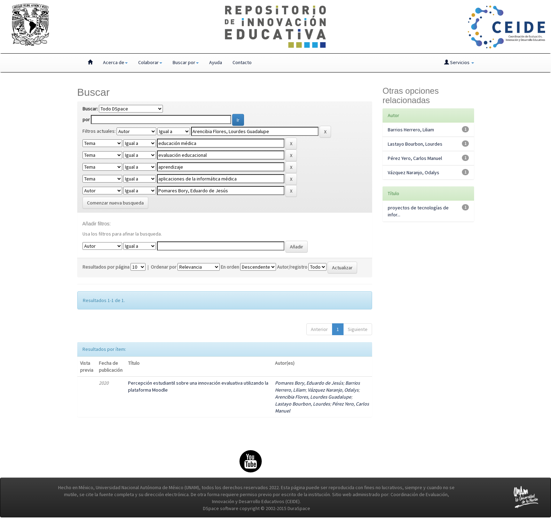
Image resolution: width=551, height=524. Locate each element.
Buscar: (90, 109)
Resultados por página (105, 267)
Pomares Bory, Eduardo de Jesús (309, 383)
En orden (230, 267)
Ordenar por (163, 267)
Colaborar (150, 62)
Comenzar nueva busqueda (115, 203)
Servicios (459, 62)
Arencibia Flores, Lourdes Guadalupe (313, 397)
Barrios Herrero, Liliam (411, 129)
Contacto (242, 62)
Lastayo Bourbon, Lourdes (302, 404)
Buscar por (186, 62)
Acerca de (115, 62)
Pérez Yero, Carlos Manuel (415, 158)
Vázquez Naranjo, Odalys (333, 390)
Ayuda (215, 62)
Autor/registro (292, 267)
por (86, 119)
